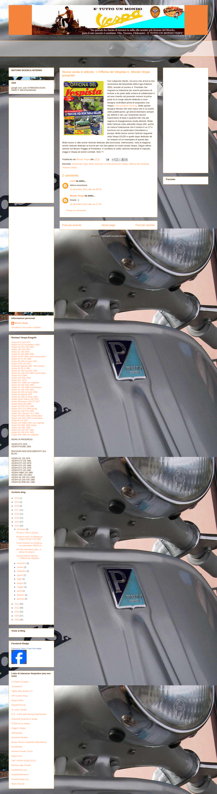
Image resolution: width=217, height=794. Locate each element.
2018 (17, 506)
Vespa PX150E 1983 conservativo (26, 416)
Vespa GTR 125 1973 (21, 363)
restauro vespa (69, 167)
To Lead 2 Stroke (19, 710)
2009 (17, 616)
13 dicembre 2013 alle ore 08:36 (85, 189)
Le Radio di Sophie (19, 682)
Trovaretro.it (16, 686)
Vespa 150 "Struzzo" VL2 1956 (25, 413)
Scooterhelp (16, 747)
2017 (17, 510)
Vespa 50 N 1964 (19, 375)
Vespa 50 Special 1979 (21, 394)
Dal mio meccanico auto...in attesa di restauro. (28, 550)
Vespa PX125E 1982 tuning (23, 425)
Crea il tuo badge (34, 648)
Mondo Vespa (77, 195)
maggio (20, 587)
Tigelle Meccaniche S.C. (22, 691)
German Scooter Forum (22, 751)
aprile (20, 591)
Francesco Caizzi (18, 648)
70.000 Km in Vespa (20, 723)
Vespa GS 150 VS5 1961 (22, 390)
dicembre (21, 529)
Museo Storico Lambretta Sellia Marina (28, 742)
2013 (17, 526)
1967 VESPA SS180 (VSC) (23, 760)
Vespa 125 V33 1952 (20, 349)
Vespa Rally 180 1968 (21, 404)
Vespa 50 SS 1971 (19, 420)
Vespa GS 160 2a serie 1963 (24, 371)
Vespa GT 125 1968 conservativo (26, 387)
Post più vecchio (145, 225)
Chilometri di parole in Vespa (24, 719)
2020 (17, 498)
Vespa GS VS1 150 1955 (22, 347)
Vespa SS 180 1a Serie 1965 (24, 392)
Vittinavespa (16, 733)
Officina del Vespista (139, 164)
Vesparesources (18, 705)
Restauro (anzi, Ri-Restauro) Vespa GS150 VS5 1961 (29, 538)
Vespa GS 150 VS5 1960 (22, 385)
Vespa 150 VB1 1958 (21, 427)
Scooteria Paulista (19, 737)
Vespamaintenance (20, 774)
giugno (20, 583)
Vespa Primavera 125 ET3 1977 (25, 401)
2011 (17, 608)
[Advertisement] (91, 48)
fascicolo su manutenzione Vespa (111, 164)
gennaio (21, 599)
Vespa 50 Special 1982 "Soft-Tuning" (28, 366)
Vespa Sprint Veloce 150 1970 (25, 399)
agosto (20, 575)
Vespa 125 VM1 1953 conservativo (27, 418)
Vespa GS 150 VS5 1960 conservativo (28, 373)
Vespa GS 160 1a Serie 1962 (24, 397)
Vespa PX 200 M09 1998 (22, 354)
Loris (72, 181)
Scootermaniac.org (19, 779)
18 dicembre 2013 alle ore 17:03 (85, 204)
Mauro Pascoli (17, 784)
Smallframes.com (19, 770)
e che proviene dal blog (125, 105)
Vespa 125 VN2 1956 (21, 378)
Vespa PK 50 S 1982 (20, 368)
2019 (17, 502)
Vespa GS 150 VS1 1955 (22, 411)
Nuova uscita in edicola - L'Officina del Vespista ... (28, 557)
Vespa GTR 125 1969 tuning (24, 408)
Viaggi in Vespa (18, 728)
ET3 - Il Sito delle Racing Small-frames (28, 714)
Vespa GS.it (16, 756)
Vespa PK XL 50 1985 (21, 359)
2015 (17, 518)
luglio (19, 579)
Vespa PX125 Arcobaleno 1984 (25, 345)
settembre (22, 571)
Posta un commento (76, 210)
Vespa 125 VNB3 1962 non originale (27, 423)
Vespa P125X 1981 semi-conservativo (28, 356)
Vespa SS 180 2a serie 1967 (24, 361)
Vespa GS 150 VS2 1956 (22, 406)
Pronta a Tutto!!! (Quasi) (27, 533)
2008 (17, 620)
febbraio (21, 595)
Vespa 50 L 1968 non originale (25, 382)
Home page (108, 225)
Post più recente (71, 225)
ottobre (20, 567)
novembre (22, 563)
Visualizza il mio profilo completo (26, 327)
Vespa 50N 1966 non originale (25, 435)
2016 (17, 514)
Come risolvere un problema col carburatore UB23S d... (29, 544)
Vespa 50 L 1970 (19, 380)
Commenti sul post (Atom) (113, 236)
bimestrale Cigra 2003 (83, 164)
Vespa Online (17, 700)
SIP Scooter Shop (19, 696)
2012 (17, 604)
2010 (17, 612)
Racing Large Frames (21, 765)
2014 (17, 522)
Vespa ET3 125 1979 (20, 342)
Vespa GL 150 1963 (20, 352)
